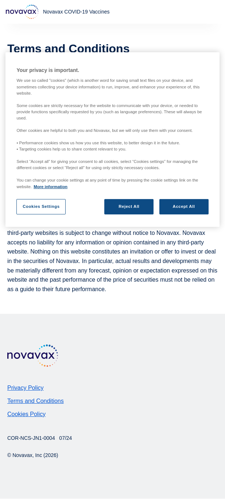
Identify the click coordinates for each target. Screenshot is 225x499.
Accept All (184, 206)
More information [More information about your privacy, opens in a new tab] (50, 186)
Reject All (129, 206)
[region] (112, 139)
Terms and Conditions (35, 401)
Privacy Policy (25, 388)
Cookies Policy (26, 414)
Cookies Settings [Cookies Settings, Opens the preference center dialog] (41, 206)
